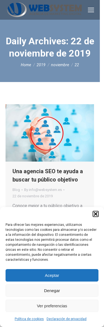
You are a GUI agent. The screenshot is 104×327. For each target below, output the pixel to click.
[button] (95, 214)
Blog (16, 190)
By (43, 190)
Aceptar (52, 275)
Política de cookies (29, 319)
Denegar (52, 290)
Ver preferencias (52, 305)
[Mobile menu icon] (91, 10)
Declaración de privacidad (67, 319)
